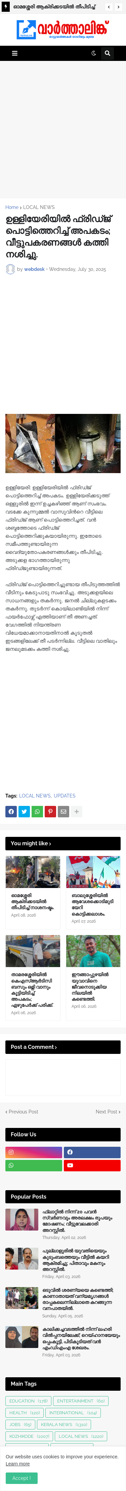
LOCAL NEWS (39, 207)
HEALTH (24, 1412)
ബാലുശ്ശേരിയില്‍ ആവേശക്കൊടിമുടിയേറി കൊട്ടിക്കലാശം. (92, 905)
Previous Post (23, 1111)
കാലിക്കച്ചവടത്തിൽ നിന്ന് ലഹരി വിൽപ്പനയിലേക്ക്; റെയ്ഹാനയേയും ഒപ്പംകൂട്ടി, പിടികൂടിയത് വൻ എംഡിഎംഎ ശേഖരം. (81, 1338)
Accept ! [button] (21, 1478)
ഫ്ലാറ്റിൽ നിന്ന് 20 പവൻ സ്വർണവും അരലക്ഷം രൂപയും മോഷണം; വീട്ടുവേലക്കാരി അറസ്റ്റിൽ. (77, 1221)
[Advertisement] (63, 129)
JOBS (20, 1424)
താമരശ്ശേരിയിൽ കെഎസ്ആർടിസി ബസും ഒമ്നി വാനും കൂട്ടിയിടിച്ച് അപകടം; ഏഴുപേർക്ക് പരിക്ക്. (32, 990)
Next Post (106, 1111)
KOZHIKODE (29, 1436)
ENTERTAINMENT (80, 1401)
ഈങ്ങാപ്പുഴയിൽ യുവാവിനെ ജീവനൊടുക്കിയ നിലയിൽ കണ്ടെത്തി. (90, 987)
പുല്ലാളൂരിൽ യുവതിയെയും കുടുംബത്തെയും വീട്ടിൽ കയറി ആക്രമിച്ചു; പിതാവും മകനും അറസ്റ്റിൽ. (75, 1260)
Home (11, 207)
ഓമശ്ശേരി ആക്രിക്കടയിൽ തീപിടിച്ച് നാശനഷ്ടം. (54, 8)
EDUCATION (28, 1401)
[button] (109, 7)
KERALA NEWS (64, 1424)
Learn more (18, 1463)
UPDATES (65, 795)
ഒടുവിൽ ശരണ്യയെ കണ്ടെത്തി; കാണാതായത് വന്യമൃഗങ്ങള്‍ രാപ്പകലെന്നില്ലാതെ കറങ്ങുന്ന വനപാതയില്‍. (78, 1299)
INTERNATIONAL (73, 1412)
